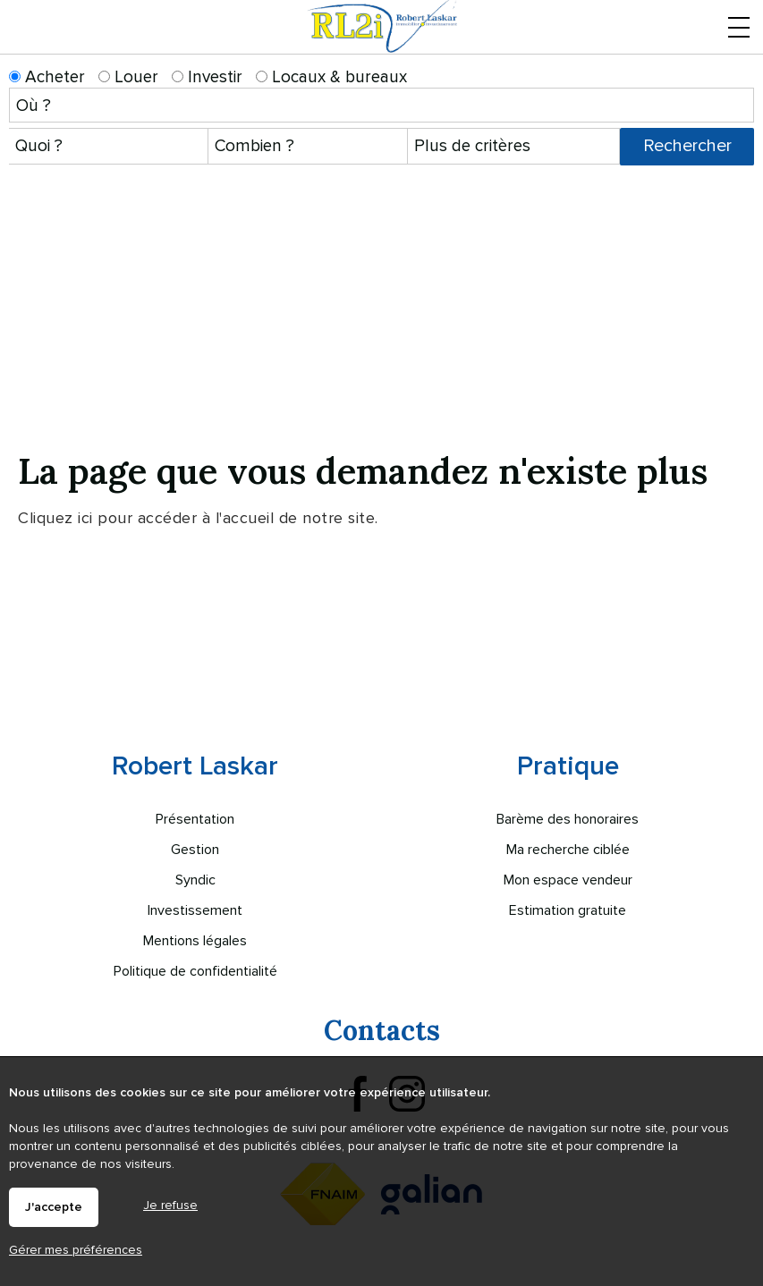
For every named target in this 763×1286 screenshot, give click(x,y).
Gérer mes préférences (75, 1249)
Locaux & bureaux (331, 77)
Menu (738, 36)
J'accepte (53, 1207)
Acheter (47, 77)
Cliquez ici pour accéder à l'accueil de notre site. (198, 518)
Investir (207, 77)
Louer (128, 77)
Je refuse (170, 1205)
